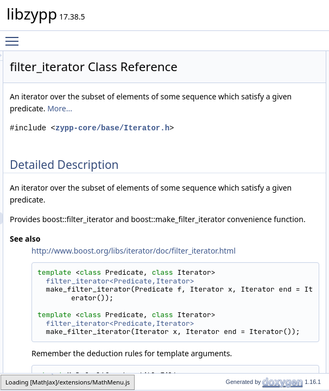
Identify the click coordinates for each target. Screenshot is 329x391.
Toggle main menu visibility (14, 36)
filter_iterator (26, 381)
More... (157, 147)
